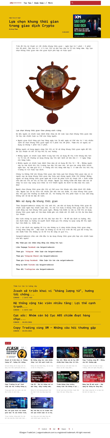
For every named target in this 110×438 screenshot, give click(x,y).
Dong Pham (14, 29)
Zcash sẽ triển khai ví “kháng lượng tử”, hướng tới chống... (53, 292)
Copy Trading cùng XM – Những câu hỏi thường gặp (54, 327)
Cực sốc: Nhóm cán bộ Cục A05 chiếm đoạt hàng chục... (51, 317)
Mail (54, 429)
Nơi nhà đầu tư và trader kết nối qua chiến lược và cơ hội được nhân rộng (42, 413)
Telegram (63, 429)
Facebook (44, 429)
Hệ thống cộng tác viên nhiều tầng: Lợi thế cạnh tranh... (54, 304)
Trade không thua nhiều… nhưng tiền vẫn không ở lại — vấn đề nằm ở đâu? (67, 386)
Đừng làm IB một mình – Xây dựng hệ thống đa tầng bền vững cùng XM (93, 386)
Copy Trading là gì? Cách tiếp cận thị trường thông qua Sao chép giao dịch (16, 386)
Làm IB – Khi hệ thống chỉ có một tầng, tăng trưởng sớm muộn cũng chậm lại (42, 386)
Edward (16, 297)
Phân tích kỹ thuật (15, 18)
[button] (72, 3)
